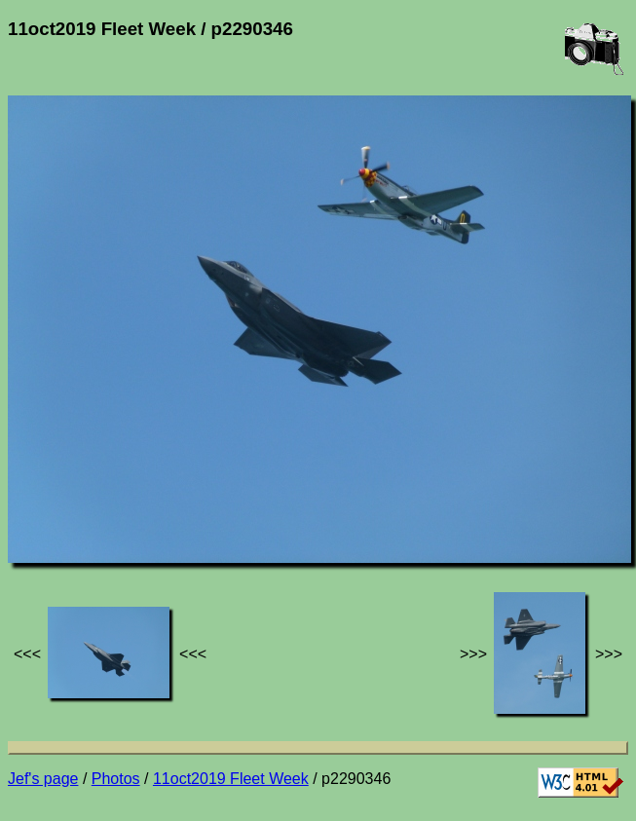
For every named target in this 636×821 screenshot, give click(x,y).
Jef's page (43, 778)
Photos (116, 778)
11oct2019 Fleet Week (231, 778)
